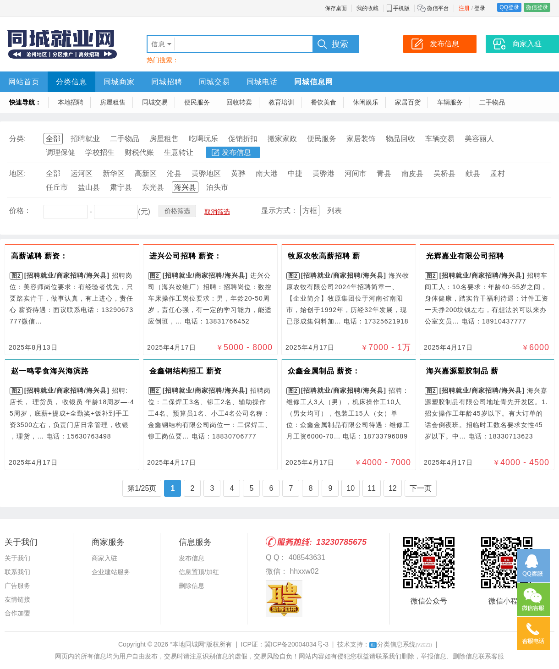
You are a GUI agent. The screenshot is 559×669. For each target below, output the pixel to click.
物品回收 (400, 139)
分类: (17, 139)
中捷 (295, 173)
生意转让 (178, 152)
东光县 (153, 187)
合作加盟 (17, 613)
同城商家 (119, 82)
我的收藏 (367, 8)
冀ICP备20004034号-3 (296, 644)
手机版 (401, 8)
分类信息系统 (400, 644)
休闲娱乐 (365, 102)
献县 (473, 173)
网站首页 (23, 82)
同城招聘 (166, 82)
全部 (53, 139)
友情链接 (17, 599)
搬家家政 (282, 139)
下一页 (421, 488)
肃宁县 (121, 187)
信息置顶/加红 (199, 572)
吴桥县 (444, 173)
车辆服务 (450, 102)
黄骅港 (323, 173)
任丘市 (57, 187)
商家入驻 (104, 558)
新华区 (114, 173)
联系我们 (17, 572)
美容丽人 (479, 139)
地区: (17, 173)
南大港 (267, 173)
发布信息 (236, 152)
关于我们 (17, 558)
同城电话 (262, 82)
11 (371, 488)
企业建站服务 (111, 572)
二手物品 (492, 102)
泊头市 (217, 187)
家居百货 (408, 102)
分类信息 (71, 82)
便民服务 (197, 102)
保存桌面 (336, 8)
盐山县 (89, 187)
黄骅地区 (206, 173)
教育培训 (281, 102)
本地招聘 (70, 102)
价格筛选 (177, 210)
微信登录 (537, 7)
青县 (384, 173)
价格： (20, 210)
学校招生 (100, 152)
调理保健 (60, 152)
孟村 (497, 173)
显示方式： (279, 210)
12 (393, 488)
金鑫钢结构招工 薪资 (185, 371)
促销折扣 (243, 139)
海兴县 (185, 187)
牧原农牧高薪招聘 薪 (324, 256)
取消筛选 (217, 211)
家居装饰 (361, 139)
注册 (464, 8)
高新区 (146, 173)
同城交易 (214, 82)
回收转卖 (239, 102)
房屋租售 (113, 102)
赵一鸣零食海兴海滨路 (50, 371)
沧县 (174, 173)
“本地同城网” (188, 644)
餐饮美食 (323, 102)
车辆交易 (440, 139)
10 (350, 488)
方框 (309, 210)
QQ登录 (509, 7)
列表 (334, 210)
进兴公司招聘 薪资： (185, 256)
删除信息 (191, 585)
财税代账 (139, 152)
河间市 (356, 173)
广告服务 (17, 585)
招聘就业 (85, 139)
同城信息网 (313, 82)
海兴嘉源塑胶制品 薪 (462, 371)
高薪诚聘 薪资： (39, 256)
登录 (479, 8)
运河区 (82, 173)
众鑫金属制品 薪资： (324, 371)
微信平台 (438, 8)
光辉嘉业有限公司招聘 (465, 256)
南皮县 (412, 173)
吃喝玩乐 (203, 139)
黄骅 (238, 173)
